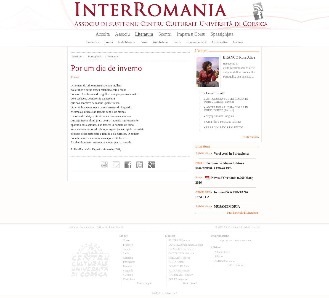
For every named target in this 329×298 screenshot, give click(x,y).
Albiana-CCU (222, 252)
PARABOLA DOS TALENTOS (225, 127)
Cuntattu (73, 227)
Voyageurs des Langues (220, 116)
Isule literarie (126, 42)
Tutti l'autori (250, 137)
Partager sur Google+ (151, 165)
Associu (122, 34)
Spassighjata (222, 34)
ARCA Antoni (176, 261)
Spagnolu (128, 270)
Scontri (165, 34)
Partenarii (102, 227)
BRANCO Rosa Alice (239, 57)
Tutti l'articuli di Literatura (242, 212)
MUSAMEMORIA (227, 206)
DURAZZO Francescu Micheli (186, 244)
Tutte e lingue (144, 283)
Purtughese (94, 56)
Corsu (126, 240)
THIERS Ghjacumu (180, 240)
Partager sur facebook (128, 165)
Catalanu (128, 257)
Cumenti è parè (196, 42)
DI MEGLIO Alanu (179, 266)
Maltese (127, 266)
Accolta (103, 34)
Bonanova (92, 42)
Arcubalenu (160, 42)
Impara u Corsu (191, 34)
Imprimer (104, 165)
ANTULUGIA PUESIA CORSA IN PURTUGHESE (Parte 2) (226, 100)
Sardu (126, 253)
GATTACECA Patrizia (181, 253)
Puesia (108, 42)
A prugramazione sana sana (235, 240)
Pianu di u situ (116, 227)
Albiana (219, 256)
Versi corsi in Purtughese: (231, 153)
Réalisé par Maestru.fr (164, 293)
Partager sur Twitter (139, 165)
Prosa (143, 42)
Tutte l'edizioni (235, 265)
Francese (112, 56)
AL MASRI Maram (179, 270)
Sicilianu (128, 275)
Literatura (144, 34)
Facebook (258, 15)
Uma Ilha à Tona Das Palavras (223, 121)
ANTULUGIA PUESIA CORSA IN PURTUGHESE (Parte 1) (226, 109)
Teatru (177, 42)
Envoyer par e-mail (116, 165)
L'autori (238, 42)
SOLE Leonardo (178, 279)
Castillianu (129, 279)
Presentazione (87, 227)
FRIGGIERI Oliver (179, 257)
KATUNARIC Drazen (181, 275)
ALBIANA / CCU (224, 260)
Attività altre (219, 42)
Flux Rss (258, 7)
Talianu (127, 249)
